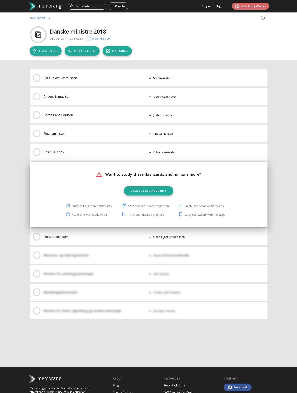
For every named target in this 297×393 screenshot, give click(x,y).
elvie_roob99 (38, 18)
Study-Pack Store (174, 385)
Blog (116, 385)
